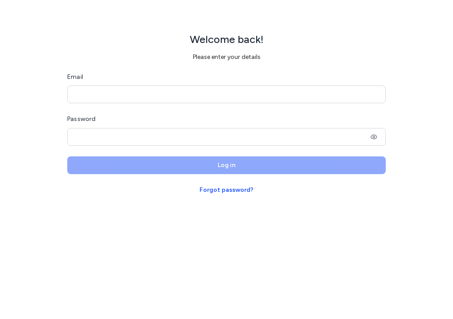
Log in (226, 165)
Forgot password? (226, 190)
